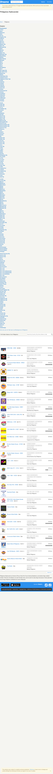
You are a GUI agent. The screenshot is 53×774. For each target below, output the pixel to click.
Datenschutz (15, 589)
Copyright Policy (22, 589)
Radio (43, 2)
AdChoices (29, 589)
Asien (1, 22)
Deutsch (40, 584)
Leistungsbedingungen (7, 589)
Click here (32, 769)
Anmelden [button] (49, 1)
